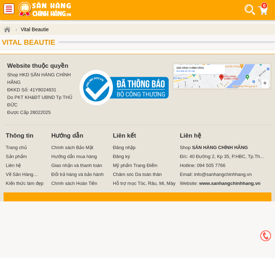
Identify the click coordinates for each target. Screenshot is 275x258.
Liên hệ (13, 165)
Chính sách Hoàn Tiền (74, 183)
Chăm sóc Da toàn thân (137, 174)
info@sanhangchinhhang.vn (223, 174)
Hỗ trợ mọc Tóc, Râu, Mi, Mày (144, 183)
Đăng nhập (124, 147)
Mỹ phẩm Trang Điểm (135, 165)
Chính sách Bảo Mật (72, 147)
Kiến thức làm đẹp (24, 183)
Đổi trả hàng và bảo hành (77, 174)
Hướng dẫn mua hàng (74, 156)
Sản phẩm (16, 156)
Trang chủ (16, 147)
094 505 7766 (211, 165)
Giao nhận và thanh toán (76, 165)
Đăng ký (121, 156)
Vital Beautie (28, 42)
